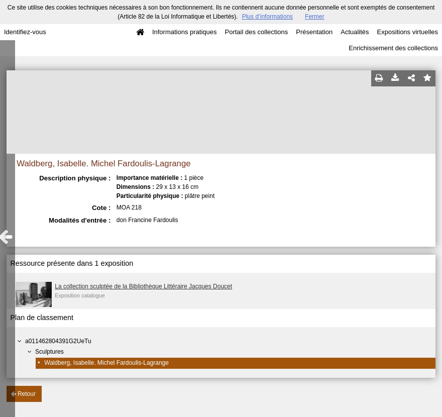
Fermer (314, 16)
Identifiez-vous (25, 32)
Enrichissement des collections (393, 48)
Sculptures (49, 351)
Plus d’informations (267, 16)
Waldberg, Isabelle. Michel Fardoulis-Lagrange (106, 362)
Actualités (355, 32)
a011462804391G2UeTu (58, 341)
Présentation (314, 32)
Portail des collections (256, 32)
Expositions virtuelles (407, 32)
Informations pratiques (184, 32)
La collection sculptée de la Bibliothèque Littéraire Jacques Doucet (143, 286)
